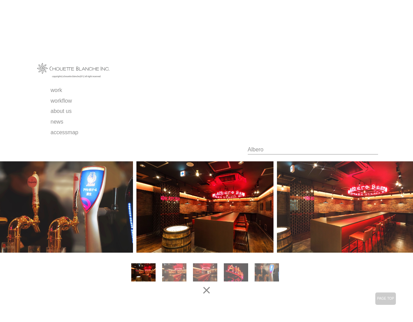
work (56, 90)
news (57, 122)
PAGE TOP (385, 298)
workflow (61, 101)
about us (61, 111)
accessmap (64, 132)
